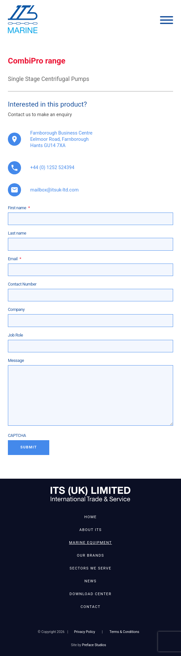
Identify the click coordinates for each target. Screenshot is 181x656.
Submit (28, 447)
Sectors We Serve (90, 568)
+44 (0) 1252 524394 (52, 167)
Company (16, 309)
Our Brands (90, 555)
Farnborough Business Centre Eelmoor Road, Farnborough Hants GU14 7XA (61, 139)
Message (16, 360)
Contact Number (22, 284)
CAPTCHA (17, 435)
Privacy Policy (84, 632)
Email (14, 258)
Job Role (15, 335)
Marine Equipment (90, 543)
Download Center (91, 594)
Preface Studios (94, 645)
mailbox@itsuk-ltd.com (54, 190)
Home (90, 517)
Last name (17, 233)
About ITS (90, 530)
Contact (90, 607)
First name (19, 207)
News (90, 581)
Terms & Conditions (124, 632)
